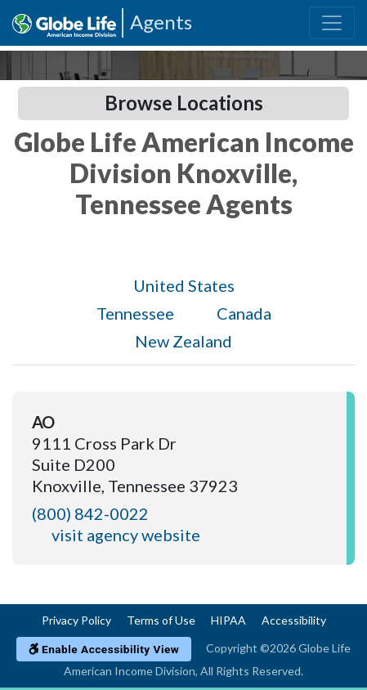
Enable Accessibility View (104, 649)
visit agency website (125, 534)
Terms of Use (161, 620)
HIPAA (228, 620)
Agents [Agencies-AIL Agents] (161, 22)
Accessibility (294, 620)
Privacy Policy (76, 620)
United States (184, 285)
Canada (244, 313)
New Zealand (183, 341)
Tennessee (135, 313)
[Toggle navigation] (332, 23)
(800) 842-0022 (90, 513)
